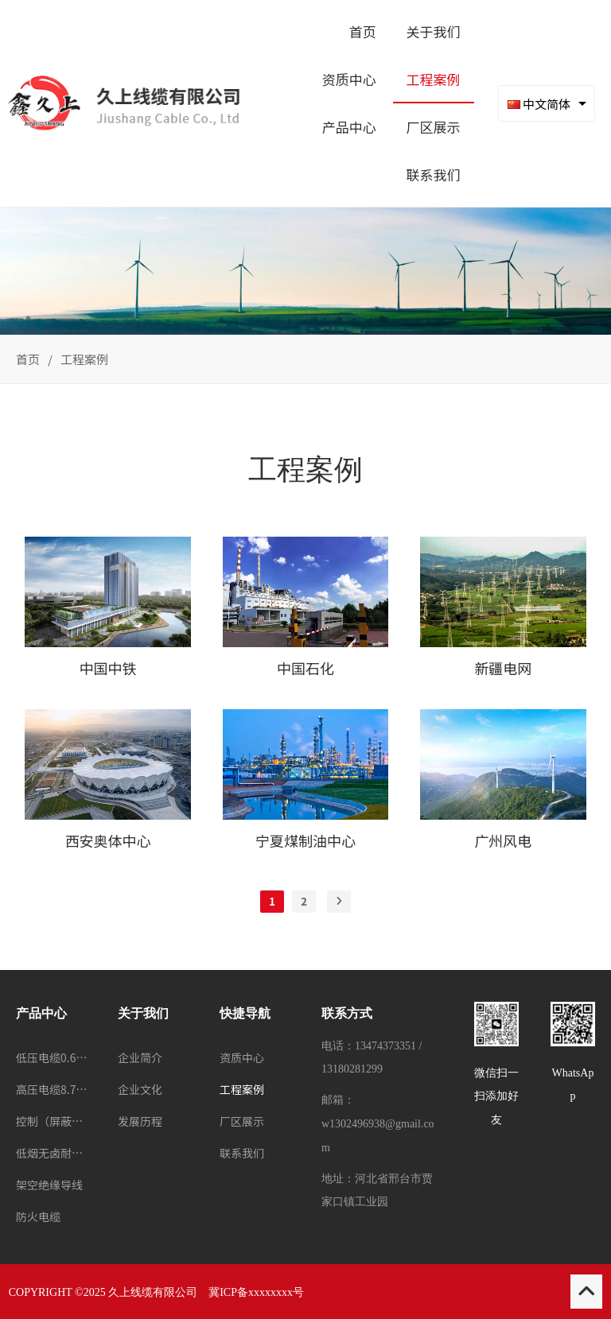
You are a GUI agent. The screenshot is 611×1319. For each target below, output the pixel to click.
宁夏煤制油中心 (305, 841)
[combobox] (546, 103)
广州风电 (502, 841)
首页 (28, 359)
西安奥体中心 (108, 841)
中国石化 (305, 668)
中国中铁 (108, 668)
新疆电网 (502, 668)
